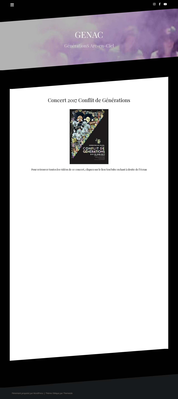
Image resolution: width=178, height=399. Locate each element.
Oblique (55, 393)
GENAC (89, 34)
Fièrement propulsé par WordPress (27, 393)
